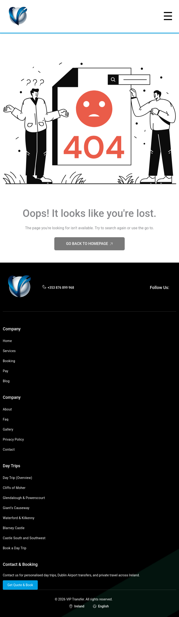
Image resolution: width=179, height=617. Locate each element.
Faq (5, 419)
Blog (6, 381)
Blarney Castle (13, 528)
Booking (9, 361)
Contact (9, 449)
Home (7, 341)
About (7, 409)
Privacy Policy (13, 439)
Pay (5, 371)
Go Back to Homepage (89, 249)
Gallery (8, 429)
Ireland (79, 606)
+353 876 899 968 (61, 287)
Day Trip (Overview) (17, 478)
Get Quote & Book (20, 585)
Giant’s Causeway (16, 508)
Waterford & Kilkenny (18, 518)
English (103, 606)
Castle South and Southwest (24, 538)
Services (9, 351)
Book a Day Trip (14, 548)
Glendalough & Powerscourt (24, 498)
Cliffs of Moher (14, 488)
